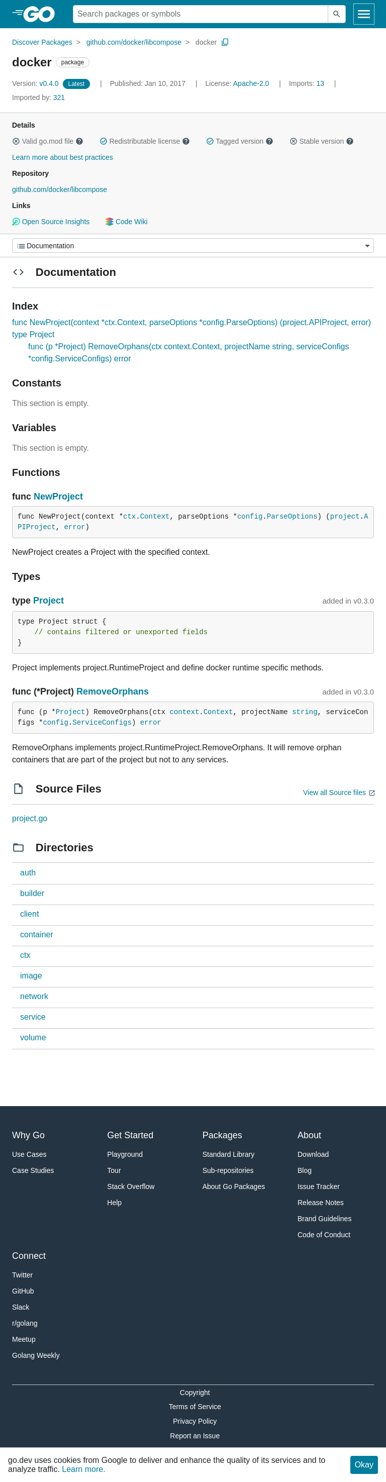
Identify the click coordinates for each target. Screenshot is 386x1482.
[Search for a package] (200, 14)
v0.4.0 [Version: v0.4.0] (36, 83)
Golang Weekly (36, 1355)
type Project (33, 334)
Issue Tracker (319, 1186)
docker (206, 42)
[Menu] (193, 245)
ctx (129, 517)
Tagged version (239, 141)
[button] (16, 141)
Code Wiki (126, 222)
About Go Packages (234, 1186)
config (249, 517)
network (34, 996)
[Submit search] (337, 14)
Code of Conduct (324, 1235)
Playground (125, 1154)
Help (114, 1203)
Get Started (130, 1135)
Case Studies (33, 1170)
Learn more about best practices (62, 157)
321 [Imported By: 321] (38, 97)
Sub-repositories (228, 1170)
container (36, 934)
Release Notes (321, 1203)
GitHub (23, 1291)
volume (33, 1037)
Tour (114, 1170)
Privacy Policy (195, 1421)
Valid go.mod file (47, 141)
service (33, 1017)
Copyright (195, 1393)
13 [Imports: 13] (307, 83)
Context (155, 517)
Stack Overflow (130, 1186)
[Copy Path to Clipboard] (225, 42)
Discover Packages (42, 42)
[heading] (42, 14)
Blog (305, 1170)
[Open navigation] (364, 14)
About (309, 1135)
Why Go (28, 1135)
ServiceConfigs (102, 723)
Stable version (322, 141)
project (345, 517)
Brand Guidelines (324, 1219)
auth (28, 872)
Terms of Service (195, 1407)
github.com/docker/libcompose (133, 42)
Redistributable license (145, 141)
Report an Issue (195, 1436)
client (29, 914)
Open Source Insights (50, 222)
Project (48, 601)
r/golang (25, 1323)
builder (32, 893)
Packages (222, 1135)
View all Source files (334, 792)
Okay (364, 1464)
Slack (20, 1307)
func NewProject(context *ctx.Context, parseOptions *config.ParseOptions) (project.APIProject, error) (191, 322)
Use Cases (29, 1154)
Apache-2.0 (251, 83)
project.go (29, 818)
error (74, 527)
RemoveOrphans (112, 691)
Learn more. (83, 1469)
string (304, 712)
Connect (29, 1256)
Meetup (24, 1339)
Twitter (22, 1275)
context (184, 712)
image (31, 975)
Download (313, 1154)
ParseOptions (292, 517)
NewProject (58, 496)
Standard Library (229, 1154)
